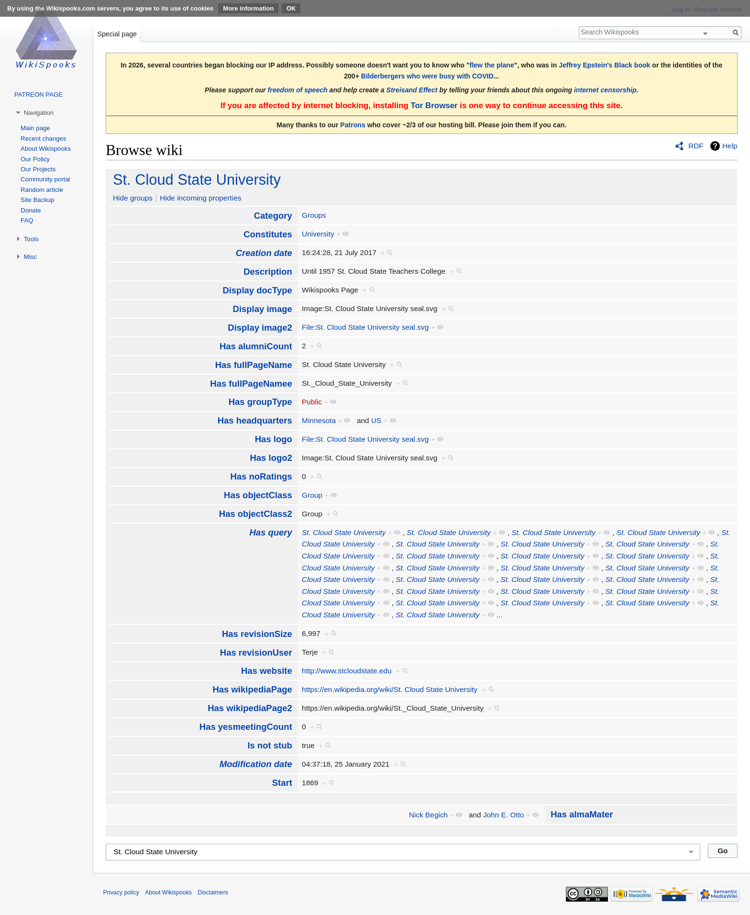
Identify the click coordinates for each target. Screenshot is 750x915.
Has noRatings (261, 476)
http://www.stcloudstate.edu (346, 671)
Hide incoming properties (200, 198)
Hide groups (133, 198)
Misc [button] (30, 256)
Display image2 (260, 328)
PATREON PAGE (38, 94)
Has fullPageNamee (251, 384)
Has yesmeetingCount (245, 727)
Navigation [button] (39, 112)
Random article (42, 189)
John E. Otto (503, 815)
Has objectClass (258, 495)
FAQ (27, 220)
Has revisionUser (256, 652)
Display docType (257, 290)
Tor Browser (433, 105)
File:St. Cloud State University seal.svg (365, 327)
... (499, 615)
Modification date (256, 764)
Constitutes (267, 234)
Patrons (352, 125)
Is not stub (269, 745)
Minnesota (319, 420)
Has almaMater (582, 814)
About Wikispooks (46, 148)
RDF (696, 146)
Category (273, 216)
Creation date (264, 253)
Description (267, 272)
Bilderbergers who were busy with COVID (427, 76)
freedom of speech (298, 90)
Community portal (45, 179)
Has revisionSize (257, 634)
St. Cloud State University (197, 179)
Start (282, 783)
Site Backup (37, 199)
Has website (266, 671)
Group (312, 495)
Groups (314, 215)
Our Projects (38, 169)
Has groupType (260, 402)
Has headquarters (255, 420)
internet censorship (605, 90)
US (376, 420)
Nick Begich (428, 815)
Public (312, 402)
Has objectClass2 (255, 514)
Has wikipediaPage (252, 689)
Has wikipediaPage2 (250, 708)
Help (730, 146)
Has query (270, 532)
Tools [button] (31, 239)
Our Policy (35, 159)
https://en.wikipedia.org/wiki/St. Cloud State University (389, 689)
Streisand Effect (412, 90)
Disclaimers (213, 892)
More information (248, 8)
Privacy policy (121, 892)
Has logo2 (271, 458)
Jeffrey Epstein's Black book (604, 65)
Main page (35, 128)
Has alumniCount (256, 346)
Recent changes (43, 138)
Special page (117, 34)
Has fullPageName (253, 365)
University (318, 234)
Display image (262, 309)
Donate (31, 210)
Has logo (273, 439)
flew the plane (492, 65)
